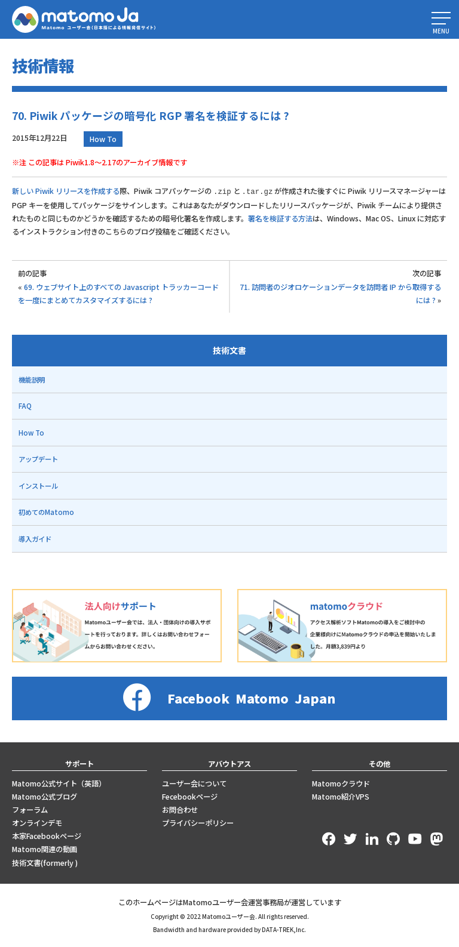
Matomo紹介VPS (340, 796)
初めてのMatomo (46, 511)
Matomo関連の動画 (44, 848)
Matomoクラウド (341, 783)
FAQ (25, 405)
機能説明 (32, 379)
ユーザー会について (194, 783)
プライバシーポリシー (198, 822)
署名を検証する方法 (280, 217)
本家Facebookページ (46, 835)
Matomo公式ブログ (44, 796)
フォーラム (30, 809)
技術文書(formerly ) (45, 862)
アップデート (38, 458)
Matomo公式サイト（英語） (59, 783)
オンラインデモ (37, 822)
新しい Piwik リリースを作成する (66, 191)
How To (103, 139)
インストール (38, 485)
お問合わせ (180, 809)
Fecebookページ (190, 796)
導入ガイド (35, 538)
